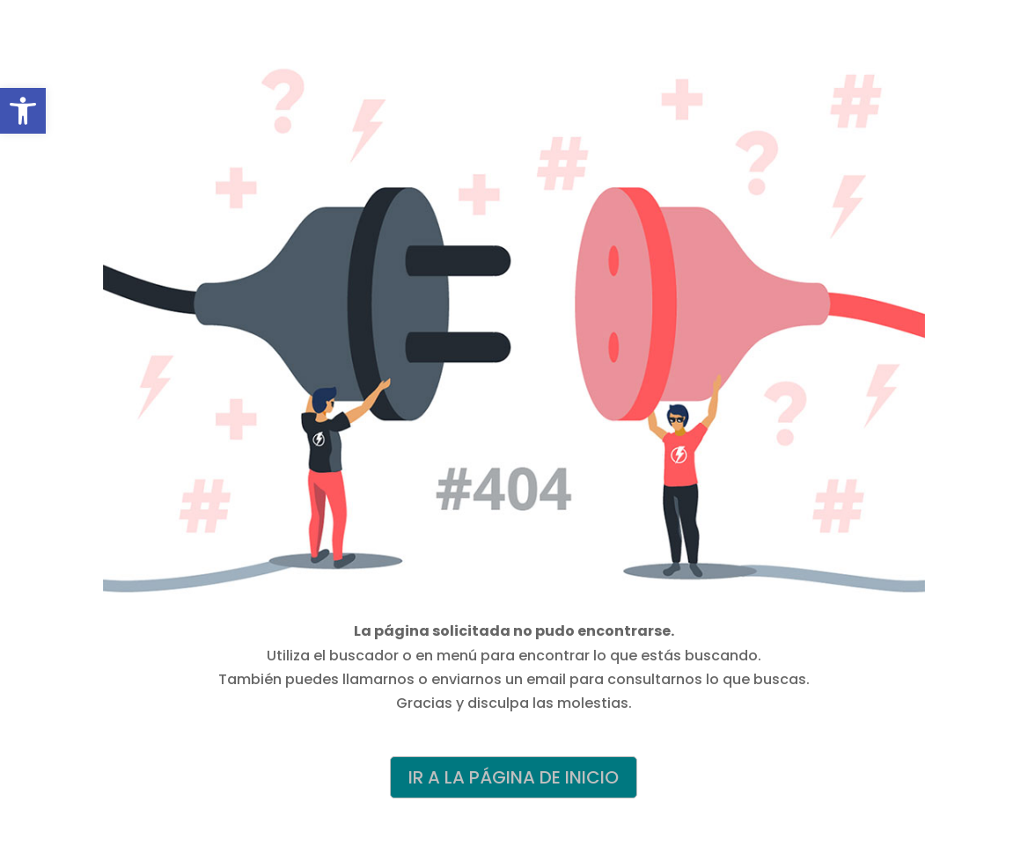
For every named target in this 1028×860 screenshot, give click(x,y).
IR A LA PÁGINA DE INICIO (513, 777)
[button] (23, 111)
